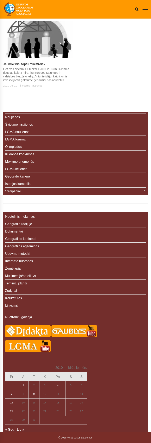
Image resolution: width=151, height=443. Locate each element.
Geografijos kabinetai (20, 239)
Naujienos (12, 117)
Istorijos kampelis (18, 184)
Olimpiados (13, 146)
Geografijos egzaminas (22, 246)
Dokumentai (14, 231)
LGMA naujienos (17, 132)
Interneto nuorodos (19, 261)
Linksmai (11, 305)
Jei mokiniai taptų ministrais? (24, 64)
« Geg (9, 429)
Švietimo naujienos (31, 85)
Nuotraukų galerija (18, 317)
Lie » (20, 429)
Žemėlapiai (13, 268)
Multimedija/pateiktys (20, 276)
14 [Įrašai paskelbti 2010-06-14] (11, 402)
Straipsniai (13, 191)
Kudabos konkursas (19, 154)
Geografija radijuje (18, 224)
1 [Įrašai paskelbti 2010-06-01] (23, 385)
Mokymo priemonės (19, 161)
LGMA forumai (15, 139)
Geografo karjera (17, 176)
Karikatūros (13, 298)
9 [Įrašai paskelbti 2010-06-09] (34, 394)
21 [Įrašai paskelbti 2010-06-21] (11, 411)
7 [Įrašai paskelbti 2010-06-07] (11, 394)
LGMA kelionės (16, 169)
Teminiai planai (16, 283)
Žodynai (11, 290)
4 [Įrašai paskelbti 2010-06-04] (57, 385)
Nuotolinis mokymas (20, 216)
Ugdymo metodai (17, 253)
